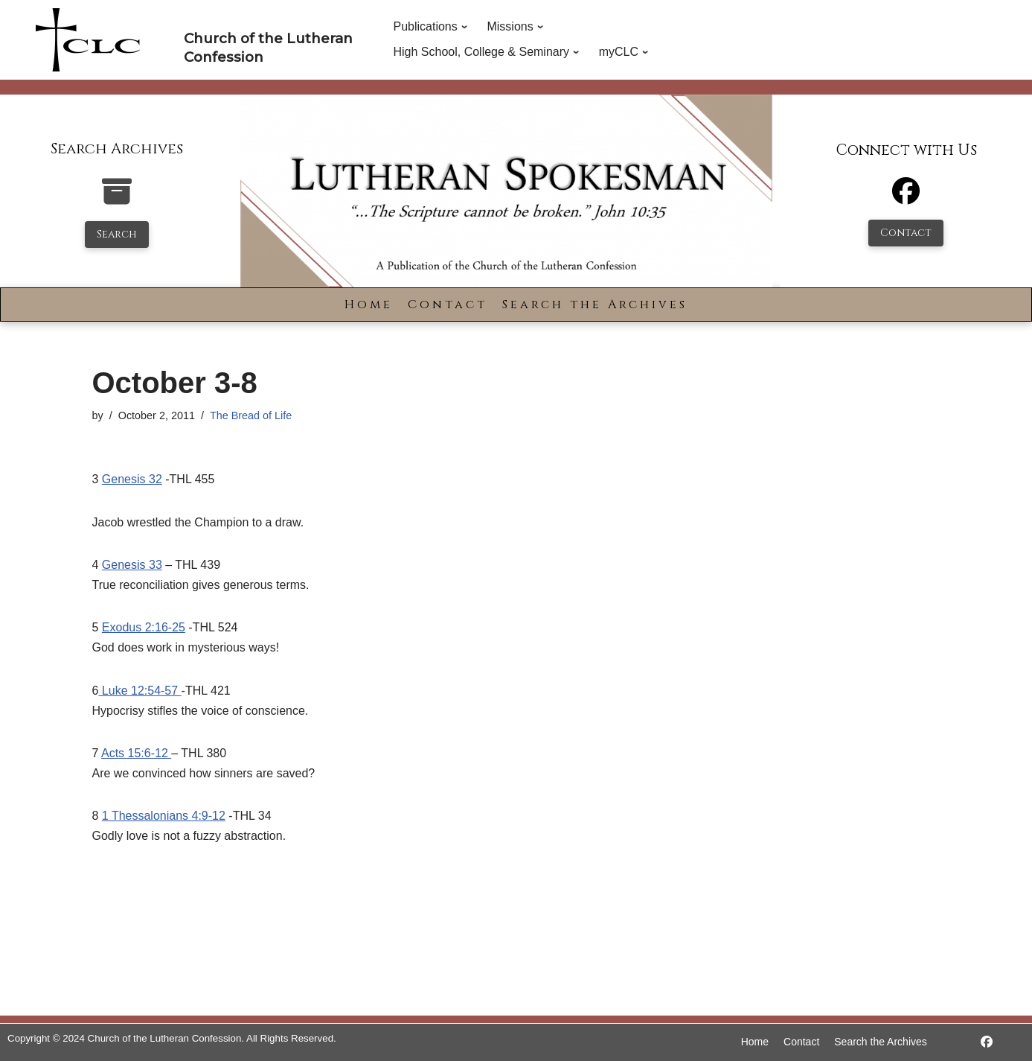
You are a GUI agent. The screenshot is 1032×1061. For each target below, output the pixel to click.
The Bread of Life (251, 415)
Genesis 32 (132, 479)
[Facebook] (906, 198)
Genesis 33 (132, 564)
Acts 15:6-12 (136, 753)
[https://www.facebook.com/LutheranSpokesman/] (987, 1042)
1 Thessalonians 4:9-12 (163, 815)
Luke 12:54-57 (139, 690)
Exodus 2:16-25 (143, 627)
